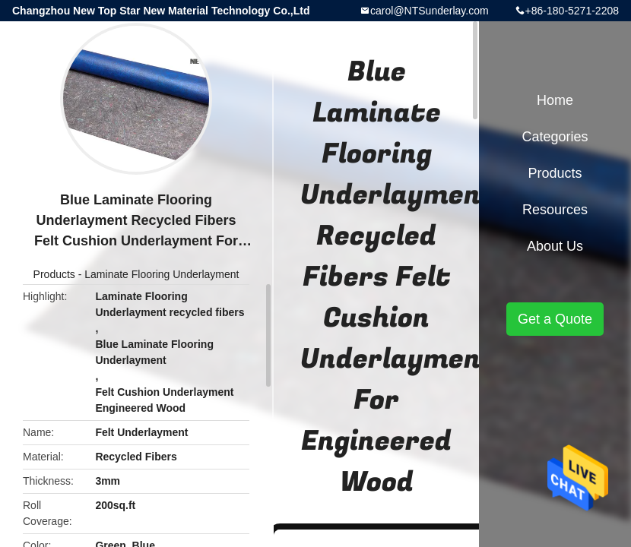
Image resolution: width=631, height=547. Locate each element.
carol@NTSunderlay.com (429, 11)
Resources (555, 209)
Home (555, 100)
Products (54, 274)
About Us (555, 246)
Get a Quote (555, 319)
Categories (555, 136)
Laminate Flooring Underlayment (161, 274)
